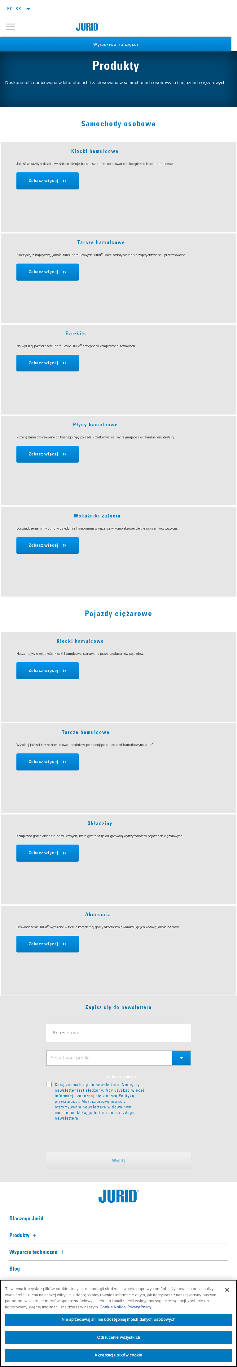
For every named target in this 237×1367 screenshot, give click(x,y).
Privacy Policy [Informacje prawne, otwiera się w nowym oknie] (139, 1307)
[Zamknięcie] (227, 1290)
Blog (14, 1269)
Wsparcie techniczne (37, 1252)
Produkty (23, 1235)
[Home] (87, 27)
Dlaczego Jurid (26, 1219)
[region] (118, 1323)
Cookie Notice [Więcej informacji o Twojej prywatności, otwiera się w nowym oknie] (112, 1307)
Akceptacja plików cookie (118, 1355)
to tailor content (121, 1077)
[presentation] (98, 1137)
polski (15, 8)
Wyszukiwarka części (118, 44)
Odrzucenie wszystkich (118, 1337)
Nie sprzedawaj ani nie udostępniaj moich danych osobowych (118, 1319)
